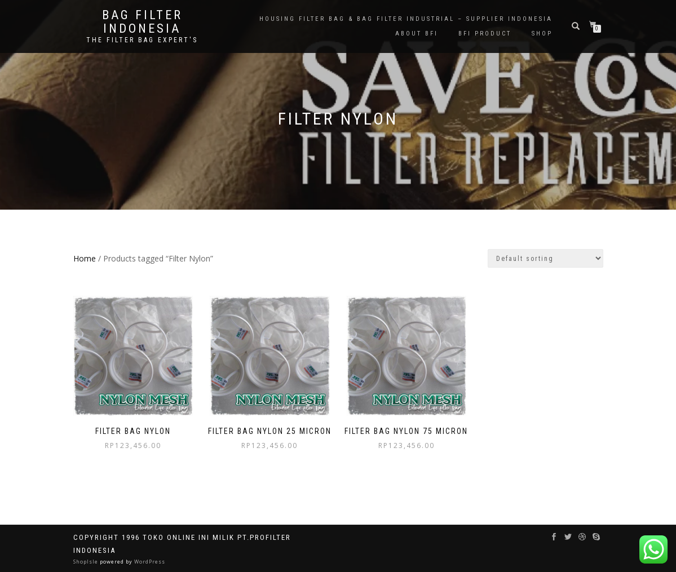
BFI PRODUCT (484, 33)
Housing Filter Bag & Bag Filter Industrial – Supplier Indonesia (406, 19)
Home (84, 258)
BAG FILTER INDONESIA (142, 22)
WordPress (148, 561)
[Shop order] (545, 258)
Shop (542, 33)
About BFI (416, 33)
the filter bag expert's (142, 40)
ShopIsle (86, 561)
